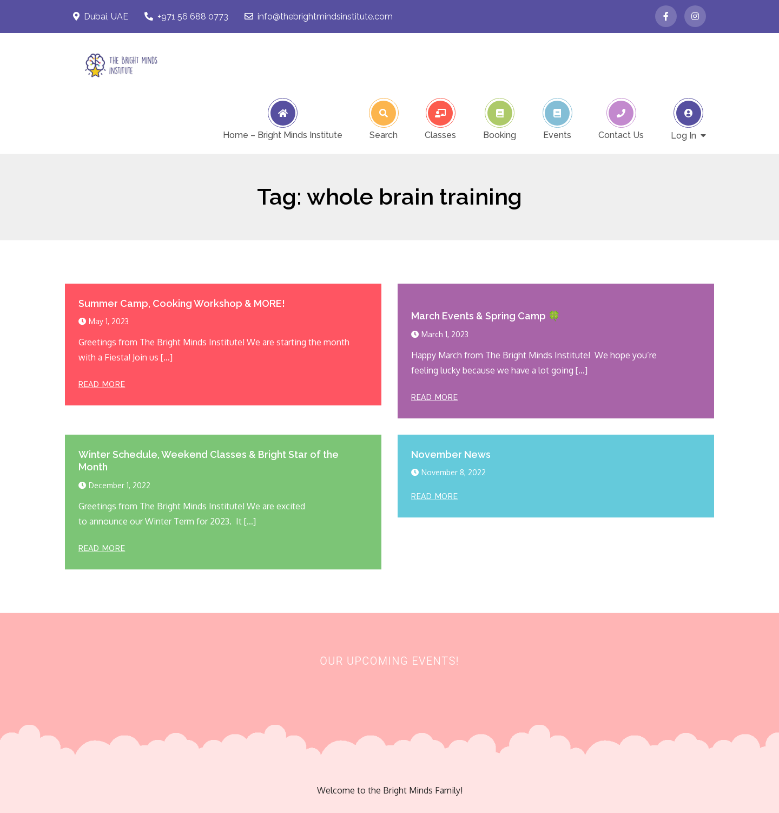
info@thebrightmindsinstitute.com (319, 16)
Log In (683, 135)
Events (557, 135)
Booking (499, 135)
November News (451, 454)
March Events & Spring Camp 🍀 (485, 316)
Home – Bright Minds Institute (282, 135)
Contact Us (621, 135)
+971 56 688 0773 (186, 16)
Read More (101, 384)
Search (383, 135)
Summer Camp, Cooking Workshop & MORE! (181, 303)
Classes (440, 135)
